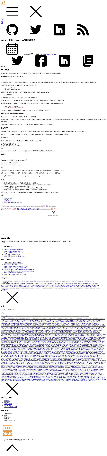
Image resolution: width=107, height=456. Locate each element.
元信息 (52, 380)
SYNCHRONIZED (64, 370)
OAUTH (30, 355)
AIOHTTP (95, 320)
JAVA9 (8, 344)
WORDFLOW (30, 379)
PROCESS (63, 359)
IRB (69, 341)
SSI (21, 369)
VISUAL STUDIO (99, 376)
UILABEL (19, 373)
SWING (52, 370)
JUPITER (57, 347)
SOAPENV (89, 366)
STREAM (63, 369)
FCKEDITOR (51, 335)
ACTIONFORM (52, 320)
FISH (104, 335)
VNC (16, 377)
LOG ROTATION (81, 348)
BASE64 (96, 323)
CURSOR (69, 330)
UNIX (94, 373)
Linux (44, 54)
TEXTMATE (33, 372)
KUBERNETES (88, 286)
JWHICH (83, 347)
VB (15, 376)
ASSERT (18, 323)
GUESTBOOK (54, 338)
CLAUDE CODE (23, 327)
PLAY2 (36, 358)
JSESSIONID (25, 347)
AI (6, 285)
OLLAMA (50, 355)
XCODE (77, 379)
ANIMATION (39, 321)
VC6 (24, 376)
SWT (57, 370)
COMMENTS (95, 327)
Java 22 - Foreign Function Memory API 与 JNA (16, 267)
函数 (56, 380)
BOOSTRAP (41, 324)
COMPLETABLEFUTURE (8, 328)
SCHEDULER (5, 365)
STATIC (41, 369)
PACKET (40, 356)
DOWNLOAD (69, 333)
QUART (48, 361)
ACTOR (66, 320)
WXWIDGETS (63, 379)
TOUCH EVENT (93, 372)
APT (90, 321)
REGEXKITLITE (51, 362)
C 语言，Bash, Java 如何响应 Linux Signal (15, 275)
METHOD (49, 351)
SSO (27, 369)
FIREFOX (99, 335)
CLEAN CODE (32, 327)
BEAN (6, 324)
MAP (80, 349)
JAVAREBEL (38, 344)
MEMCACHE (101, 349)
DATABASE (63, 282)
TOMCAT (74, 372)
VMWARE (4, 377)
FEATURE (58, 335)
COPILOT (99, 328)
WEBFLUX (62, 377)
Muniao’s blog (7, 407)
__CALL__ (4, 320)
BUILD (78, 324)
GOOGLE (4, 338)
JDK (12, 345)
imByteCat (6, 404)
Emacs (49, 54)
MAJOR (68, 349)
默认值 (94, 382)
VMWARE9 (10, 377)
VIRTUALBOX (80, 376)
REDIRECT (12, 362)
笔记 (40, 382)
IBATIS (39, 286)
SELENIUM (40, 365)
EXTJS (26, 335)
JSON (31, 347)
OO (54, 355)
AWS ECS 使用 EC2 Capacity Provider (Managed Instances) (19, 270)
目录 (37, 382)
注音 (27, 382)
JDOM (33, 345)
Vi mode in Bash (8, 199)
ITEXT (90, 341)
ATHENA (29, 323)
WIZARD (23, 379)
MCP (95, 349)
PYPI (27, 361)
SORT (25, 368)
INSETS (35, 341)
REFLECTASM (36, 362)
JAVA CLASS (80, 342)
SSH (18, 369)
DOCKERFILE (32, 333)
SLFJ (67, 366)
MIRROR (78, 351)
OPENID (59, 355)
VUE (30, 377)
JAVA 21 (58, 342)
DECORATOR (54, 331)
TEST (27, 372)
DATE (21, 331)
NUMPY (25, 355)
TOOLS (86, 372)
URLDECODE (32, 374)
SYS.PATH (78, 370)
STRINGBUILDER (87, 369)
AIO (90, 320)
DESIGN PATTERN (83, 331)
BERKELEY (12, 324)
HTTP (35, 286)
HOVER (57, 340)
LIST (52, 348)
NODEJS (43, 288)
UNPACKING (5, 374)
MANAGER (75, 349)
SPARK (33, 289)
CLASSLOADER (5, 327)
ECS (23, 334)
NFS (59, 354)
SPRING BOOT (51, 368)
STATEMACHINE (34, 369)
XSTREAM (8, 380)
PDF (95, 356)
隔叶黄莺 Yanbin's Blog (49, 207)
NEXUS (55, 354)
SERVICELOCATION (53, 365)
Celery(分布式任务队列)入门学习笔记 (14, 254)
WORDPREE (38, 379)
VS (22, 377)
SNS (79, 366)
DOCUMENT (46, 333)
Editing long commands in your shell (13, 203)
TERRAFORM (21, 372)
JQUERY (99, 345)
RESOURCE (96, 362)
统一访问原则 (50, 382)
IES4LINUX (10, 341)
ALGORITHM (22, 285)
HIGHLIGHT (21, 340)
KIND (104, 347)
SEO (45, 365)
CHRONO (82, 326)
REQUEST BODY (80, 362)
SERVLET (63, 365)
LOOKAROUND (31, 349)
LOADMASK (64, 348)
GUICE (60, 338)
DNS (19, 333)
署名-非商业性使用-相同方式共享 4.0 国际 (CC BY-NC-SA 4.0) (33, 210)
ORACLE (74, 317)
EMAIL (37, 334)
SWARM (42, 370)
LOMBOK (23, 349)
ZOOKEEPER (35, 380)
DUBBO (75, 333)
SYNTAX (72, 370)
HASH (87, 338)
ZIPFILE (28, 380)
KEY (100, 347)
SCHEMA (12, 365)
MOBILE (20, 288)
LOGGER (11, 349)
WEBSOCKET (77, 377)
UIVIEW (34, 373)
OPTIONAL (95, 355)
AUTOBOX (53, 323)
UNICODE (61, 373)
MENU (9, 351)
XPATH (99, 379)
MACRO (63, 349)
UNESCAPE (54, 373)
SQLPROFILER (100, 368)
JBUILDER (83, 344)
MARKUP (85, 349)
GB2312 (48, 337)
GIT (88, 337)
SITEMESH (52, 366)
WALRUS (41, 377)
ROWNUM (38, 363)
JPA (91, 345)
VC (21, 376)
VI (45, 376)
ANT (53, 321)
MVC (93, 352)
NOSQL (86, 354)
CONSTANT (65, 328)
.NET (3, 285)
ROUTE (25, 363)
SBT (85, 363)
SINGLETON (45, 366)
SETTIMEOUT (88, 365)
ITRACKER (4, 342)
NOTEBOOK (93, 354)
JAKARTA (30, 342)
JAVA (3, 282)
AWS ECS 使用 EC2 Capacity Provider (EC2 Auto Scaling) (19, 272)
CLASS (102, 326)
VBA (18, 376)
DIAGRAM (95, 331)
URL (26, 374)
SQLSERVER (5, 369)
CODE (72, 327)
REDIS (14, 289)
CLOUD (57, 327)
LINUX (47, 282)
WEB (22, 282)
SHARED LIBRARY (98, 365)
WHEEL (98, 377)
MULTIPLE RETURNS (70, 352)
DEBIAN (41, 331)
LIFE (36, 348)
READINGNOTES (6, 289)
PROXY (17, 361)
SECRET (34, 365)
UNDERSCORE (46, 373)
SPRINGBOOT (60, 368)
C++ (43, 285)
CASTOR (36, 326)
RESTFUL (103, 362)
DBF (28, 331)
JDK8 (29, 345)
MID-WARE (13, 288)
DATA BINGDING (6, 331)
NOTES (99, 354)
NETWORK (29, 354)
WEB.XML (55, 377)
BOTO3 (57, 324)
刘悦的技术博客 (8, 405)
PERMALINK (5, 358)
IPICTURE (52, 341)
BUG (74, 324)
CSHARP (48, 330)
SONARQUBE (18, 368)
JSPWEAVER (40, 347)
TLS (69, 372)
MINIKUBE (62, 351)
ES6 (88, 334)
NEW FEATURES (36, 288)
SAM (74, 363)
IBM (102, 340)
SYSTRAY (102, 370)
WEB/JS (28, 282)
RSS (46, 363)
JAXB (65, 344)
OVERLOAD (15, 356)
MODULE (4, 352)
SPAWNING (37, 368)
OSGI (9, 356)
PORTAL (14, 359)
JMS (56, 345)
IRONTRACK (75, 341)
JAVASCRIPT (48, 317)
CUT (74, 330)
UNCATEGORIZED (58, 289)
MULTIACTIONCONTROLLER (55, 352)
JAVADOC (20, 344)
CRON (36, 330)
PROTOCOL (11, 361)
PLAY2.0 (42, 358)
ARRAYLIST (99, 321)
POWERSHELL (37, 359)
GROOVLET (24, 338)
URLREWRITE (49, 374)
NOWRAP (13, 355)
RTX (49, 363)
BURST (89, 324)
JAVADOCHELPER (29, 344)
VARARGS (4, 376)
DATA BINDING (98, 330)
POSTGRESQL (21, 359)
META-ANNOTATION (31, 351)
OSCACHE (4, 356)
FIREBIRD (93, 335)
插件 (103, 380)
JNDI (69, 345)
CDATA (41, 326)
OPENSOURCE (73, 355)
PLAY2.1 (47, 358)
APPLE (78, 321)
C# (15, 326)
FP (23, 337)
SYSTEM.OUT (94, 370)
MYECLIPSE (99, 352)
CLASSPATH (14, 327)
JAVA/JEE (10, 282)
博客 (64, 380)
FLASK (95, 285)
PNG (85, 358)
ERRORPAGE (82, 334)
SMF (70, 366)
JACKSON (18, 342)
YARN (18, 380)
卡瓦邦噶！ (7, 402)
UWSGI (86, 374)
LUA (38, 349)
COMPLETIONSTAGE (21, 328)
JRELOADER (15, 347)
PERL (54, 288)
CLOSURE (51, 327)
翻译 (8, 317)
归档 (2, 19)
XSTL (3, 380)
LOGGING (17, 349)
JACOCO (24, 342)
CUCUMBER (62, 330)
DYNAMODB (93, 333)
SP (28, 368)
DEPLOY (61, 331)
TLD (66, 372)
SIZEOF (58, 366)
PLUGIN (77, 358)
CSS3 (56, 330)
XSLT (103, 379)
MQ (40, 352)
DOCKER (72, 285)
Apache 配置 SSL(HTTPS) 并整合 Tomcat (14, 257)
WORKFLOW (55, 379)
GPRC (9, 338)
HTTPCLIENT (82, 340)
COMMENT (87, 327)
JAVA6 (103, 342)
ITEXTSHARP (97, 341)
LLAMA (57, 348)
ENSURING (63, 334)
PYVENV (39, 361)
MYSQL (3, 354)
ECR (20, 334)
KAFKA (76, 286)
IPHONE (46, 341)
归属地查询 (93, 380)
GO (10, 286)
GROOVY (21, 286)
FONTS (12, 337)
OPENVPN (81, 355)
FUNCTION (27, 337)
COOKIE (93, 328)
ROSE (21, 363)
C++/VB (48, 285)
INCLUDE (17, 341)
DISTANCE (4, 333)
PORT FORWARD (6, 359)
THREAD (45, 372)
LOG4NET (93, 348)
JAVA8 (60, 286)
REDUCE (23, 362)
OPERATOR (88, 355)
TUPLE (100, 372)
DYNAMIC (85, 333)
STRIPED (95, 369)
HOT (44, 340)
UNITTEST (88, 373)
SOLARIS (11, 368)
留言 (2, 21)
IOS (80, 282)
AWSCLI (83, 323)
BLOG (39, 285)
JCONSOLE (90, 344)
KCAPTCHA (95, 347)
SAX (81, 363)
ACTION (45, 320)
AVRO (70, 323)
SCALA (41, 282)
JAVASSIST (54, 344)
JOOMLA (66, 286)
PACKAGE (34, 356)
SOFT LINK (95, 366)
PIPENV (27, 358)
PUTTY (22, 361)
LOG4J (88, 348)
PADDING (46, 356)
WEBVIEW (92, 377)
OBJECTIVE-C (38, 355)
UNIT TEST (81, 373)
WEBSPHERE (85, 377)
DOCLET (39, 333)
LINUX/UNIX (54, 282)
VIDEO (58, 376)
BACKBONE (89, 323)
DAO (92, 330)
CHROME (75, 326)
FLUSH (8, 337)
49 (30, 320)
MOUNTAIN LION (16, 352)
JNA (60, 345)
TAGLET (7, 372)
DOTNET (62, 333)
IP (42, 341)
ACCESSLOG (35, 320)
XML (86, 379)
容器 (88, 380)
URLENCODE (40, 374)
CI (86, 326)
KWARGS (24, 348)
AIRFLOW (10, 285)
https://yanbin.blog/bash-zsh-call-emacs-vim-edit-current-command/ (23, 207)
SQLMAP (93, 368)
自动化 (74, 382)
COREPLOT (11, 330)
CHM (70, 326)
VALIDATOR (99, 374)
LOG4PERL (100, 348)
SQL (69, 368)
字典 (84, 380)
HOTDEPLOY (50, 340)
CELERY (47, 326)
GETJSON (83, 337)
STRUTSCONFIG (12, 370)
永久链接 (19, 382)
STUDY (20, 370)
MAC (47, 349)
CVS (77, 330)
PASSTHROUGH (88, 356)
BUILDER (84, 324)
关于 (2, 23)
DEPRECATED (68, 331)
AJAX (3, 321)
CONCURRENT (49, 328)
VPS (19, 377)
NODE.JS (76, 354)
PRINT (49, 359)
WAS (46, 377)
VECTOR (29, 376)
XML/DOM (4, 291)
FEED (64, 335)
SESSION (69, 365)
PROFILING (70, 359)
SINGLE (38, 366)
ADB (71, 320)
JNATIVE (64, 345)
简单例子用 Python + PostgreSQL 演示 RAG (15, 269)
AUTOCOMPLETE (62, 323)
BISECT (18, 324)
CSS (53, 330)
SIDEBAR (24, 366)
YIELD (23, 380)
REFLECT (29, 362)
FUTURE (43, 337)
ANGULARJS (31, 321)
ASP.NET (7, 323)
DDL (37, 331)
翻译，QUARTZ (67, 382)
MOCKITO (90, 351)
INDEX (22, 341)
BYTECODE (4, 326)
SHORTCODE (9, 366)
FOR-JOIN (18, 337)
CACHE (23, 326)
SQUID (14, 369)
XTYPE (13, 380)
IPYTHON (65, 341)
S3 (71, 363)
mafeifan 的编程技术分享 (10, 408)
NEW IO (50, 354)
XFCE (82, 379)
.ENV (9, 320)
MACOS (58, 349)
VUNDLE (35, 377)
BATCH (101, 323)
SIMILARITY (32, 366)
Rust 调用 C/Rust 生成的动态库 (12, 252)
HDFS (100, 338)
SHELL (3, 366)
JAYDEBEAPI (71, 344)
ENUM (69, 334)
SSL (24, 369)
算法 (44, 382)
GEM (59, 337)
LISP (49, 348)
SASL (78, 363)
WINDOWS (87, 289)
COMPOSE (31, 328)
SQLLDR (87, 368)
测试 (30, 382)
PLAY (32, 358)
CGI (51, 326)
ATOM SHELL (41, 323)
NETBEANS (22, 354)
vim (55, 54)
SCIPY (17, 365)
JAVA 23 (68, 342)
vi (46, 54)
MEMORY (4, 351)
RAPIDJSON (83, 361)
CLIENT (39, 327)
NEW (35, 354)
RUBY (18, 289)
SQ (66, 368)
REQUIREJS (88, 362)
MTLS (44, 352)
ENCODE (43, 334)
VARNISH (10, 376)
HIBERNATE (29, 286)
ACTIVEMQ (60, 320)
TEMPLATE (13, 372)
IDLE (2, 341)
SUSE (31, 370)
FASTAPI (90, 285)
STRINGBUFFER (76, 369)
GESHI (74, 337)
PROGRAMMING (78, 288)
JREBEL (3, 347)
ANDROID (29, 285)
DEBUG (47, 331)
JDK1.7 (16, 345)
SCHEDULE (101, 363)
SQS (10, 369)
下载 (44, 380)
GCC (55, 337)
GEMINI (63, 337)
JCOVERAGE (98, 344)
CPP (59, 285)
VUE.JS (70, 289)
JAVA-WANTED (96, 342)
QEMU (44, 361)
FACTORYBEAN (37, 335)
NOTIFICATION (5, 355)
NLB (71, 354)
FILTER (87, 335)
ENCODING (50, 334)
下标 (40, 380)
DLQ (16, 333)
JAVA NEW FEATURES (7, 310)
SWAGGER (36, 370)
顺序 (90, 382)
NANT (16, 354)
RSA (43, 363)
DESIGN (75, 331)
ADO (74, 320)
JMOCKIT (52, 345)
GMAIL (97, 337)
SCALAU (95, 363)
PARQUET (73, 356)
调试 (82, 382)
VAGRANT (92, 374)
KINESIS (3, 348)
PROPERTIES (98, 359)
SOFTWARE (4, 368)
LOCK (70, 348)
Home (2, 18)
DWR (80, 333)
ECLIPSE (15, 334)
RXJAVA (67, 363)
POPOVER (100, 358)
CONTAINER (73, 328)
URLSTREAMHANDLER (61, 374)
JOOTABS (86, 345)
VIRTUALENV (89, 376)
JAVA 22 (63, 342)
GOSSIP (15, 286)
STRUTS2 (56, 317)
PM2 (82, 358)
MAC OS (52, 349)
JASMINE (37, 342)
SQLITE (81, 368)
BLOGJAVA (29, 324)
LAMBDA (63, 317)
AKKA (16, 285)
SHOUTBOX (17, 366)
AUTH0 (47, 323)
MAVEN (91, 349)
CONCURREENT (40, 328)
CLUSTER (63, 327)
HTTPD (88, 340)
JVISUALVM (72, 347)
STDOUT (57, 369)
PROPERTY (4, 361)
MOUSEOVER (34, 352)
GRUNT (42, 338)
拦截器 (99, 380)
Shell (52, 54)
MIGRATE (55, 351)
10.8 (27, 320)
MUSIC (89, 352)
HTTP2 (75, 340)
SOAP (83, 366)
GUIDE (65, 338)
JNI (72, 345)
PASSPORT (80, 356)
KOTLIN (82, 286)
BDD (2, 324)
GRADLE (14, 338)
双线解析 (69, 380)
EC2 (10, 334)
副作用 (60, 380)
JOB (75, 345)
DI (90, 331)
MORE (9, 352)
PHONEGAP (12, 358)
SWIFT (50, 289)
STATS (46, 369)
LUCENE (42, 349)
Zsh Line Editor (8, 201)
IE (5, 341)
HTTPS (93, 340)
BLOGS (35, 324)
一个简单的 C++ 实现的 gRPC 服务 (13, 264)
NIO (67, 354)
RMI (17, 363)
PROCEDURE (56, 359)
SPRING (74, 282)
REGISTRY (59, 362)
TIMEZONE (60, 372)
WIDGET (3, 379)
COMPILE (102, 327)
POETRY (90, 358)
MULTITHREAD (82, 352)
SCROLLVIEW (27, 365)
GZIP (77, 338)
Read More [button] (3, 244)
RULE (58, 363)
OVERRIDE (22, 356)
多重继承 (80, 380)
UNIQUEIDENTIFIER (71, 373)
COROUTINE (19, 330)
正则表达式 (12, 382)
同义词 (74, 380)
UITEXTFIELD (26, 373)
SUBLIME (26, 370)
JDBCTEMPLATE (6, 345)
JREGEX (9, 347)
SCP (21, 365)
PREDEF (44, 359)
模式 (7, 382)
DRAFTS (78, 285)
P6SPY (28, 356)
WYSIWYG (70, 379)
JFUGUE (38, 345)
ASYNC (24, 323)
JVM (72, 286)
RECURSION (5, 362)
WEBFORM (69, 377)
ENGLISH (84, 285)
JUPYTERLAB (64, 347)
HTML (62, 340)
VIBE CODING (50, 376)
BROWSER (63, 324)
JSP (34, 347)
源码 (33, 382)
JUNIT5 (51, 347)
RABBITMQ (71, 361)
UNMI (98, 373)
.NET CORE (18, 320)
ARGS (94, 321)
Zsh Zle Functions (8, 202)
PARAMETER (66, 356)
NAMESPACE (10, 354)
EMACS (32, 334)
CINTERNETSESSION (93, 326)
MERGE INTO (21, 351)
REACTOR (96, 361)
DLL (12, 333)
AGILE (85, 320)
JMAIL (43, 345)
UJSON (39, 373)
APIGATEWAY (71, 321)
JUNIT (46, 347)
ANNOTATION (47, 321)
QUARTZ (34, 282)
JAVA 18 (52, 342)
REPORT (72, 362)
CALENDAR (29, 326)
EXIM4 (21, 335)
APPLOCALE (84, 321)
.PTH (24, 320)
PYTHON (17, 282)
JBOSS (77, 344)
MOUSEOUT (26, 352)
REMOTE (66, 362)
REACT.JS (90, 361)
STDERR (51, 369)
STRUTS (45, 289)
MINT (73, 351)
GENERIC (69, 337)
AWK (74, 323)
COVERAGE (27, 330)
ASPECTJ (13, 323)
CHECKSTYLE (64, 326)
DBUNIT (32, 331)
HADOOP (82, 338)
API (65, 321)
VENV (41, 376)
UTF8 (82, 374)
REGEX (43, 362)
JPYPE (95, 345)
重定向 (86, 382)
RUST (23, 289)
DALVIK (87, 330)
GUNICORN (71, 338)
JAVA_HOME (88, 342)
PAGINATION (57, 356)
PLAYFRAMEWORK (88, 282)
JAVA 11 (47, 342)
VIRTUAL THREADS (70, 376)
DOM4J (56, 333)
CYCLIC (81, 330)
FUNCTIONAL (5, 286)
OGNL (45, 355)
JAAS (13, 342)
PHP (58, 288)
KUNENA (18, 348)
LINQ (40, 348)
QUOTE (65, 361)
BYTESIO (11, 326)
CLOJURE (54, 285)
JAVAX (60, 344)
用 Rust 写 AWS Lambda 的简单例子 (13, 251)
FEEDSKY (78, 335)
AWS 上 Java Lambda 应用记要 (12, 255)
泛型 (23, 382)
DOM (52, 333)
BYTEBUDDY (96, 324)
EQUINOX (75, 334)
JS (21, 347)
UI (15, 373)
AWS (69, 282)
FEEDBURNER (70, 335)
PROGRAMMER (79, 359)
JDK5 (21, 345)
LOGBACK (4, 349)
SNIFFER (75, 366)
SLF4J (63, 366)
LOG (74, 348)
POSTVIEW (29, 359)
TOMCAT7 (80, 372)
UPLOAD (22, 374)
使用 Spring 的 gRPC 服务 (10, 266)
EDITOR (27, 334)
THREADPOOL (52, 372)
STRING (69, 369)
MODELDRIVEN (98, 351)
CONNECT (57, 328)
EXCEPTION (15, 335)
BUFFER (69, 324)
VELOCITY (35, 376)
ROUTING (31, 363)
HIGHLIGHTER (29, 340)
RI (15, 363)
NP (17, 355)
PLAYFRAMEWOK (55, 358)
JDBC (103, 344)
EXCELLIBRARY (6, 335)
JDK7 (25, 345)
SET (73, 365)
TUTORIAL (4, 373)
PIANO (22, 358)
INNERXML (28, 341)
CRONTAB (41, 330)
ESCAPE (92, 334)
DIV (9, 333)
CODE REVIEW (79, 327)
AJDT (7, 321)
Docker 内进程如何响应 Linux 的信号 (14, 274)
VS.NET (25, 377)
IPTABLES (58, 341)
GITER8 (92, 337)
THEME (39, 372)
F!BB (30, 335)
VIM (66, 289)
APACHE (61, 321)
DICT (100, 331)
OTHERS (49, 288)
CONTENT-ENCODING (83, 328)
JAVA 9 (73, 342)
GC (52, 337)
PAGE (51, 356)
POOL (95, 358)
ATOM (34, 323)
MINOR (68, 351)
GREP (19, 338)
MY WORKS (27, 288)
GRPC (37, 338)
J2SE (9, 342)
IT (80, 341)
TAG (2, 372)
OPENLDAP (65, 355)
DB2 (24, 331)
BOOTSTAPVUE (50, 324)
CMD (68, 327)
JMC (47, 345)
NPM (21, 355)
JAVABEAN (13, 344)
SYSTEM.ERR (86, 370)
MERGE (14, 351)
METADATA (42, 351)
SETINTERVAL (79, 365)
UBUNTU (11, 373)
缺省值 (56, 382)
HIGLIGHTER (38, 340)
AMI (18, 321)
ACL (40, 320)
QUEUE (60, 361)
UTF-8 (77, 374)
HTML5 (66, 340)
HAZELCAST (93, 338)
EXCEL (97, 334)
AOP (56, 321)
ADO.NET (79, 320)
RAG (77, 361)
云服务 (48, 380)
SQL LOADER (75, 368)
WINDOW (9, 379)
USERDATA (71, 374)
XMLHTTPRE (92, 379)
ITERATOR (84, 341)
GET (78, 337)
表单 (78, 382)
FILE (83, 335)
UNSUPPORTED (14, 374)
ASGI (2, 323)
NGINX (63, 354)
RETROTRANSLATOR (7, 363)
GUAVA (47, 338)
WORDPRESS (95, 289)
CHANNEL (56, 326)
